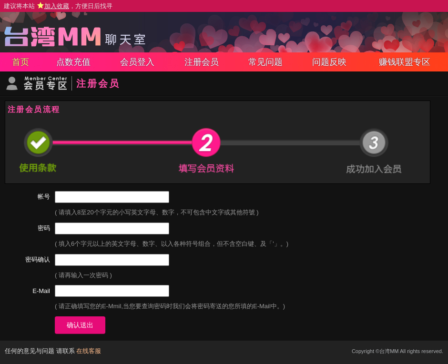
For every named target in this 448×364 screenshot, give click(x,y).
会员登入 (137, 62)
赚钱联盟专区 (404, 62)
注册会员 (201, 62)
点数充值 (73, 62)
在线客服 (88, 350)
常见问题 (265, 62)
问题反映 (329, 62)
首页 (20, 62)
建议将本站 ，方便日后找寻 (58, 6)
